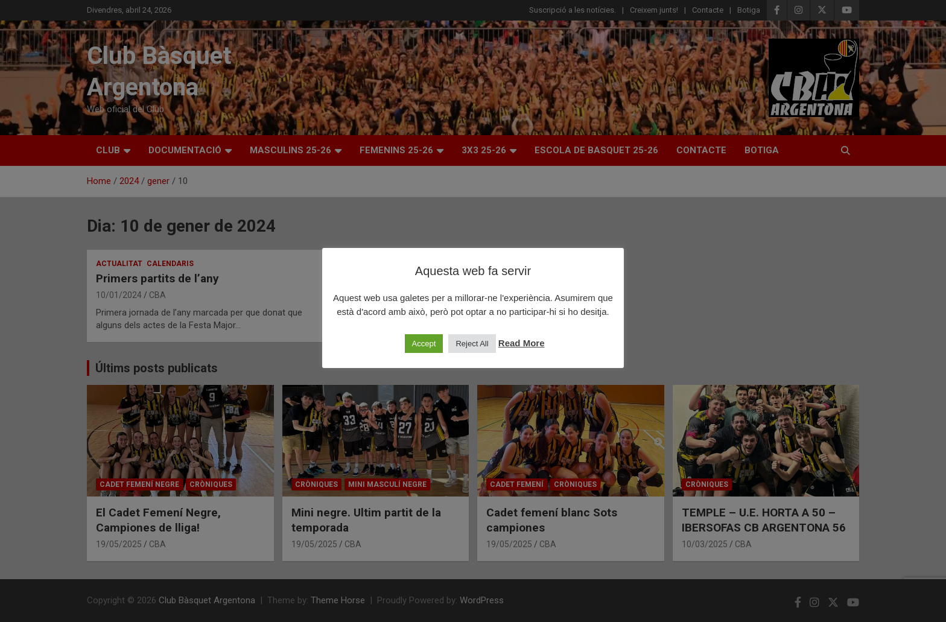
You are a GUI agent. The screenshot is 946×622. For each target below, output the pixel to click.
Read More (521, 343)
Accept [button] (424, 343)
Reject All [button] (472, 343)
